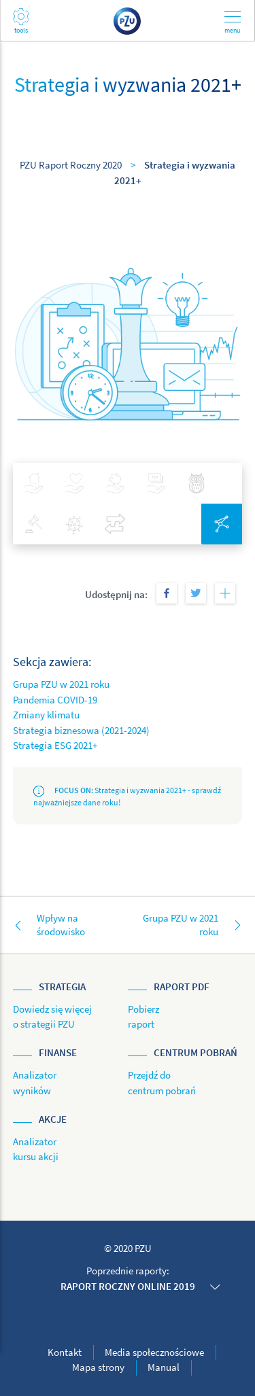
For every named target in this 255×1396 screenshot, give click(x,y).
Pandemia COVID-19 (55, 699)
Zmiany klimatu (46, 714)
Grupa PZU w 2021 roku (61, 684)
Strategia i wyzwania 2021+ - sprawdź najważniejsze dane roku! (127, 796)
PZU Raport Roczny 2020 (71, 164)
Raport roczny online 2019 (128, 1286)
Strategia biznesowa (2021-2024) (81, 730)
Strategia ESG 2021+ (55, 745)
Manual (164, 1367)
